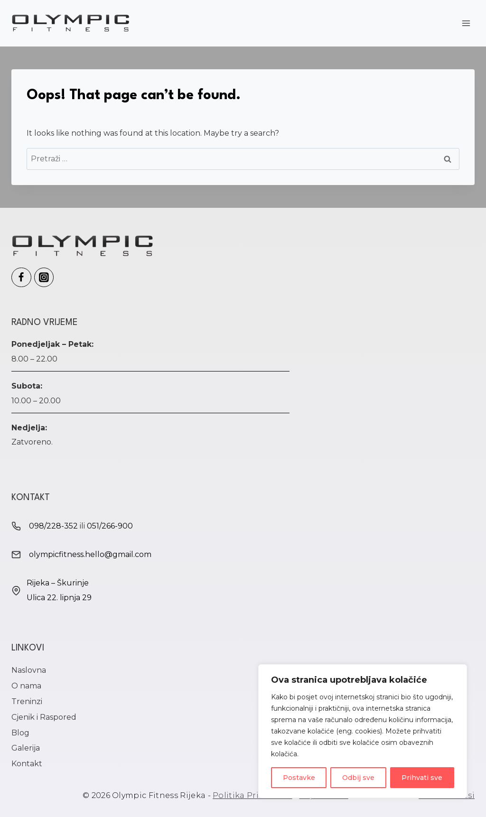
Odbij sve (358, 777)
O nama (26, 685)
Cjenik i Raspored (43, 717)
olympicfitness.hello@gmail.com (90, 554)
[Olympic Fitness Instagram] (44, 278)
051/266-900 (110, 525)
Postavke (299, 777)
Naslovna (28, 670)
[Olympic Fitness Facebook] (21, 278)
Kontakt (26, 763)
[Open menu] (466, 23)
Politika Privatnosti (252, 795)
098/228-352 (53, 525)
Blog (20, 732)
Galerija (25, 747)
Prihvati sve (422, 777)
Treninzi (26, 701)
